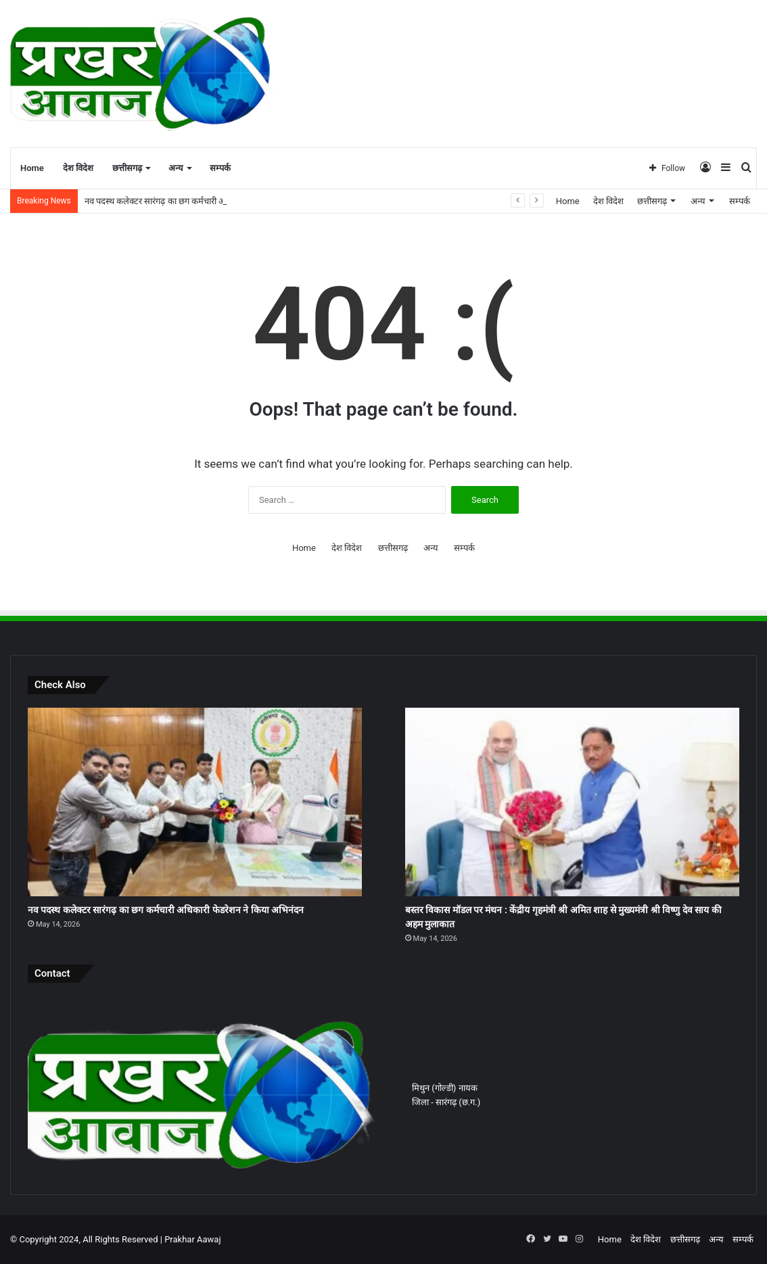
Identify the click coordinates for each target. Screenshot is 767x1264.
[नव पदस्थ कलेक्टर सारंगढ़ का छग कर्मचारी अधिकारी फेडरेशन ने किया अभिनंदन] (195, 802)
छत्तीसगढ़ (127, 168)
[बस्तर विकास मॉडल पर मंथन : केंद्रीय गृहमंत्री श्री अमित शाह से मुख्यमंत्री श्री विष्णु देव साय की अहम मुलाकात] (572, 802)
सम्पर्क (220, 168)
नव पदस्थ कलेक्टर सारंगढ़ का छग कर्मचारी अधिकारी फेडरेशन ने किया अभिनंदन (166, 909)
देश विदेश (78, 168)
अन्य (175, 168)
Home (32, 168)
